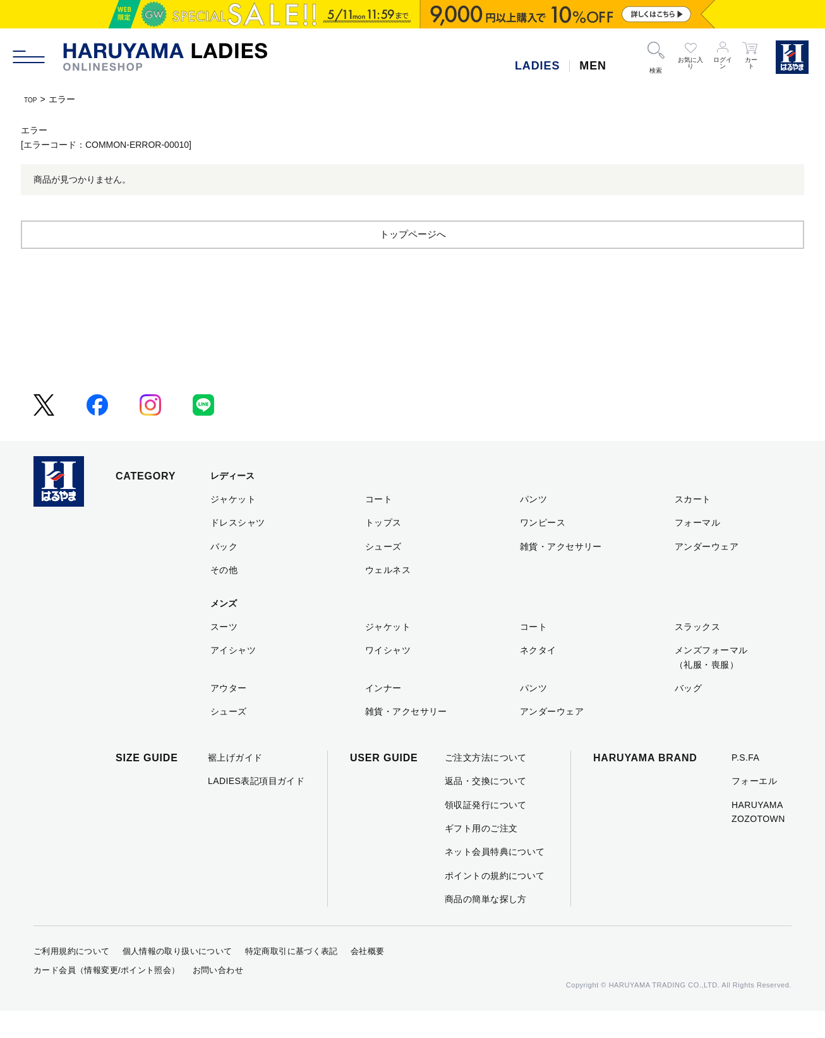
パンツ (533, 526)
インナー (383, 715)
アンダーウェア (706, 574)
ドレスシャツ (237, 550)
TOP (33, 99)
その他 (224, 597)
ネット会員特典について (495, 879)
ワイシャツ (388, 677)
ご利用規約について (71, 978)
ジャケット (233, 526)
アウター (228, 715)
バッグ (688, 715)
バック (224, 574)
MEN (592, 65)
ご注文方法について (486, 785)
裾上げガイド (235, 785)
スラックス (697, 654)
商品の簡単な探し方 (486, 926)
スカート (693, 526)
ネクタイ (538, 677)
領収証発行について (486, 832)
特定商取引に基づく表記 (291, 978)
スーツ (224, 654)
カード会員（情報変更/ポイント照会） (106, 997)
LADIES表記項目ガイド (256, 808)
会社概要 (368, 978)
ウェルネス (388, 597)
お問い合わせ (218, 997)
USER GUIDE (384, 785)
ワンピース (542, 550)
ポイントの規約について (495, 903)
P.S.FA (745, 785)
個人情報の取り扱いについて (177, 978)
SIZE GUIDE (147, 785)
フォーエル (754, 808)
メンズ (223, 630)
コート (378, 526)
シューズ (383, 574)
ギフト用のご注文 (481, 855)
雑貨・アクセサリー (561, 574)
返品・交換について (486, 808)
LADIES (537, 65)
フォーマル (697, 550)
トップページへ (412, 260)
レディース (232, 503)
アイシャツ (233, 677)
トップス (383, 550)
